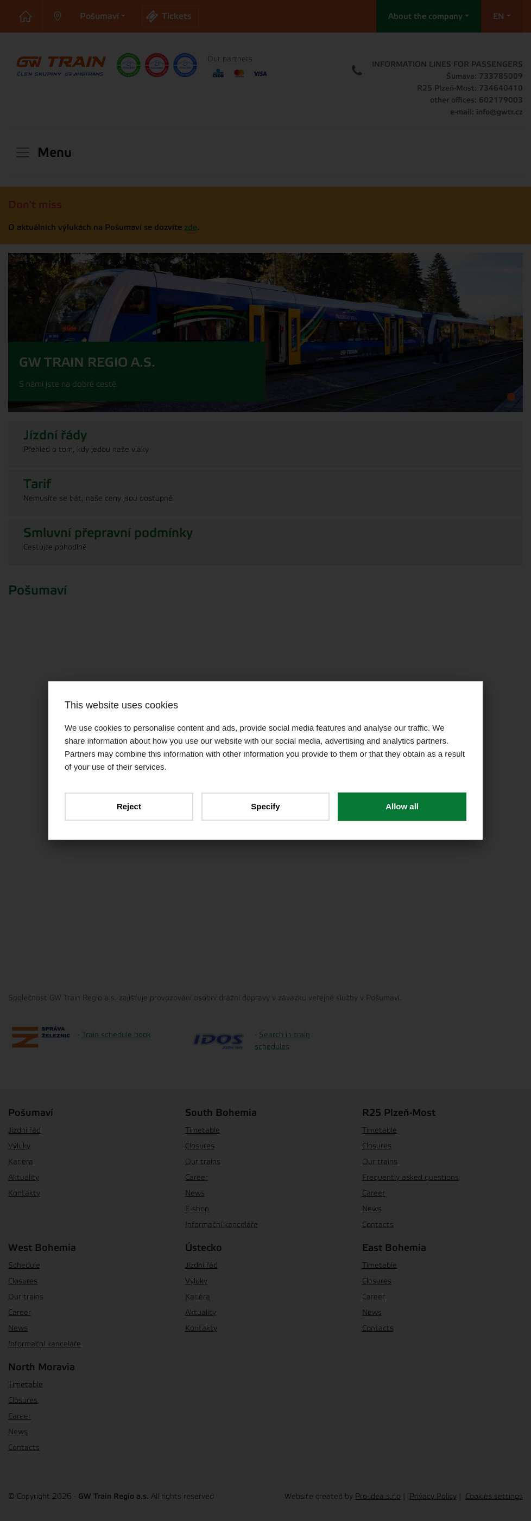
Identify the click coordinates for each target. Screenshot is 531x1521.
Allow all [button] (402, 806)
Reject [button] (129, 806)
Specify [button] (265, 806)
